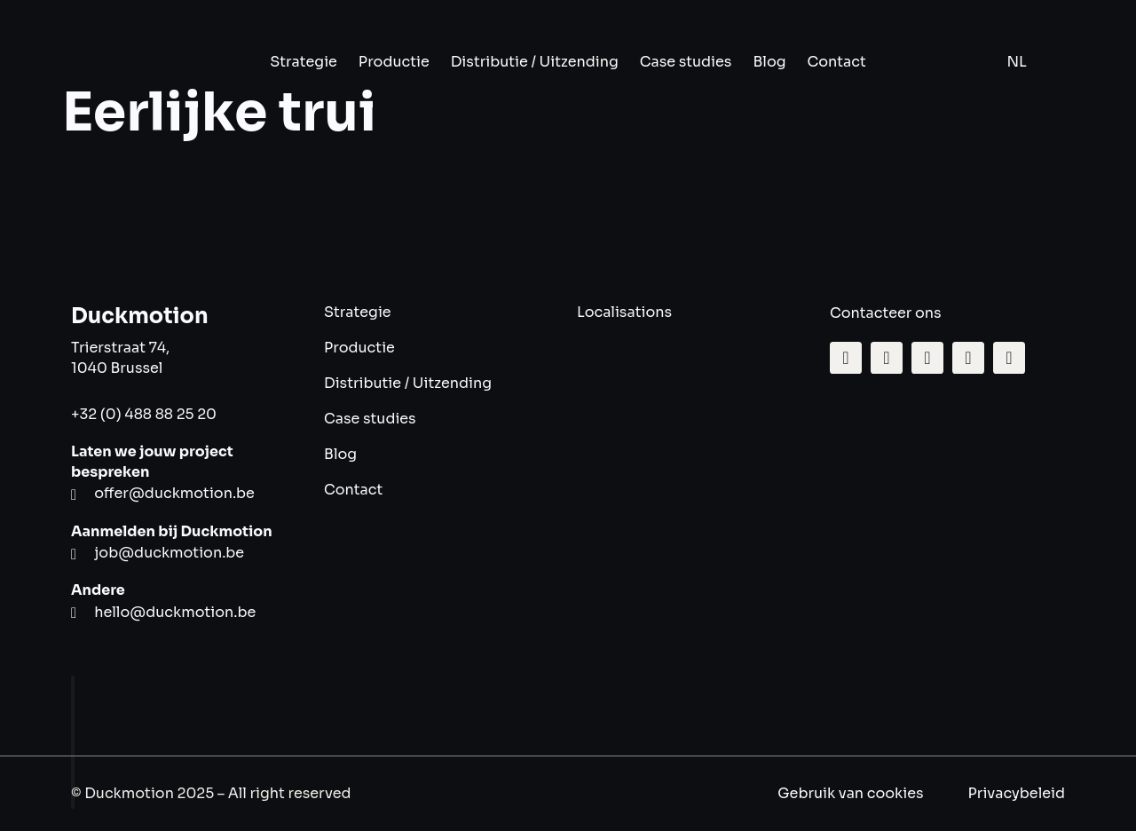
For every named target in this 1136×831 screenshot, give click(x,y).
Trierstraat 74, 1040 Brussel (120, 357)
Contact (837, 61)
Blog (769, 61)
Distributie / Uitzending (535, 61)
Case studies (686, 61)
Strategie (303, 61)
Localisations (624, 312)
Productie (394, 61)
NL (1017, 61)
